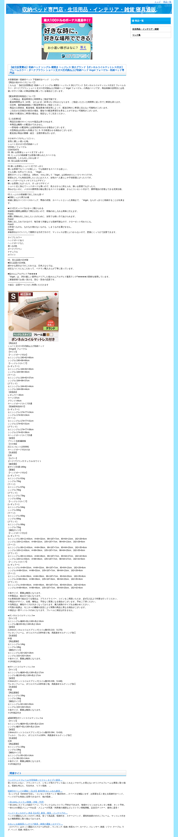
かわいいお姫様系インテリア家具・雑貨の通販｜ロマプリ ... (35, 824)
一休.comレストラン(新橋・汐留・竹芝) (26, 802)
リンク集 (136, 35)
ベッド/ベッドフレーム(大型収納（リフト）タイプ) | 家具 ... (35, 780)
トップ (157, 2)
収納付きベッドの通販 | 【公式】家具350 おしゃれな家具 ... (35, 791)
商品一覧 (167, 2)
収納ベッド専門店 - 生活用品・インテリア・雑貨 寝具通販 (89, 9)
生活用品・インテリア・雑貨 (145, 29)
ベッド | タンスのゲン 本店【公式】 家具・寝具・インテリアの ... (38, 813)
